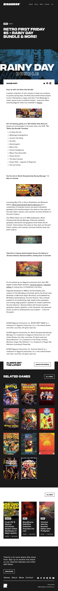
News (41, 4)
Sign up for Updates (42, 364)
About (36, 4)
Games (31, 4)
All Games (49, 376)
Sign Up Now (9, 571)
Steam (39, 103)
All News (50, 494)
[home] (11, 4)
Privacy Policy (51, 584)
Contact (47, 4)
